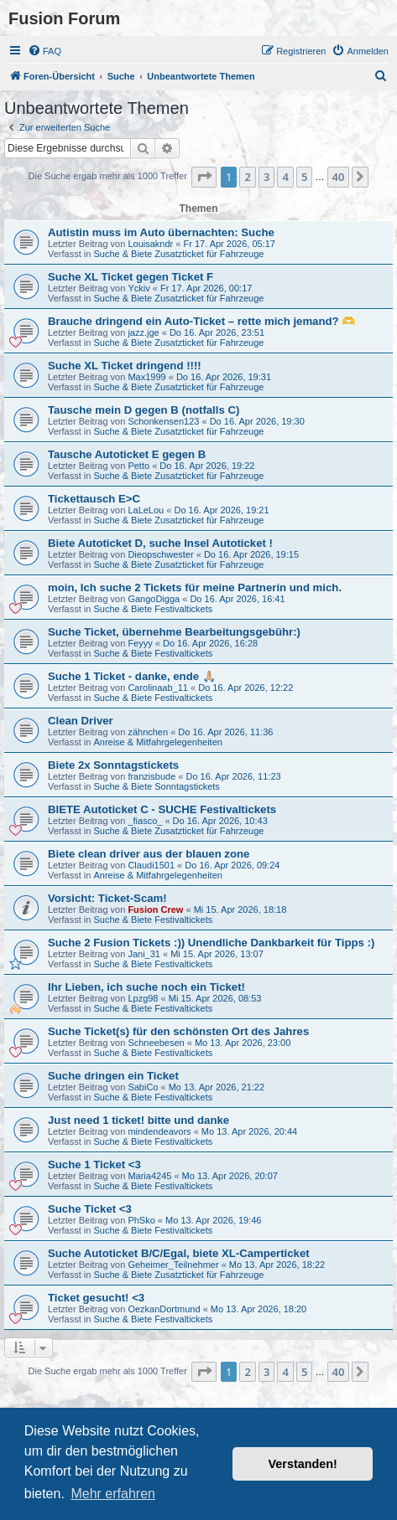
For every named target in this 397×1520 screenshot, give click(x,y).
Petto (138, 466)
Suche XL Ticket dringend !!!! (124, 365)
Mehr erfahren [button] (113, 1494)
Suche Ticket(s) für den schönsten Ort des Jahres (178, 1031)
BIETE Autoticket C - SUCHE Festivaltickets (162, 809)
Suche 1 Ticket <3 (94, 1164)
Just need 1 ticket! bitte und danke (138, 1120)
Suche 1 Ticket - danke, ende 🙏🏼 (132, 676)
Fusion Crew (155, 909)
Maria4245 (149, 1176)
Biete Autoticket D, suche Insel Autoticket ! (160, 543)
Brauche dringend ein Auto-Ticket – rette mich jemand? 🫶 (201, 321)
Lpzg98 (143, 998)
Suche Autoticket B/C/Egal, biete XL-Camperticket (179, 1253)
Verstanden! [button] (303, 1464)
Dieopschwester (160, 554)
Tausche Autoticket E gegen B (127, 454)
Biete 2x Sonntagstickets (113, 765)
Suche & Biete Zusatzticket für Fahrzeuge (178, 254)
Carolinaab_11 (158, 688)
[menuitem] (44, 51)
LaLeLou (146, 510)
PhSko (141, 1220)
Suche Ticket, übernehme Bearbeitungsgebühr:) (174, 632)
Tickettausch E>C (94, 498)
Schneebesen (156, 1043)
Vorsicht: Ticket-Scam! (107, 898)
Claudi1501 (151, 865)
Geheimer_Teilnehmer (173, 1265)
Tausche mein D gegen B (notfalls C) (143, 410)
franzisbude (151, 776)
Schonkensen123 (163, 421)
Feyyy (140, 643)
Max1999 (146, 377)
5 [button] (304, 176)
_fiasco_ (145, 821)
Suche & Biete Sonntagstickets (156, 786)
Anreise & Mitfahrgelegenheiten (157, 742)
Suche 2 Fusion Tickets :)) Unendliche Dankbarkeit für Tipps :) (211, 942)
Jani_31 (144, 954)
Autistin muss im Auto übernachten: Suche (161, 232)
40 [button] (338, 176)
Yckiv (138, 288)
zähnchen (148, 732)
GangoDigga (154, 599)
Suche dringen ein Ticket (113, 1075)
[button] (204, 177)
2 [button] (247, 176)
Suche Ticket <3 (90, 1209)
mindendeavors (159, 1131)
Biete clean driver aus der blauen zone (148, 854)
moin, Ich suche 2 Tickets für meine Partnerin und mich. (195, 587)
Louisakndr (150, 244)
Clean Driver (80, 720)
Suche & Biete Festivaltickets (152, 609)
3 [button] (266, 176)
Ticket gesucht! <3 (96, 1297)
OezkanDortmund (164, 1309)
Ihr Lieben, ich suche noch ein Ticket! (146, 987)
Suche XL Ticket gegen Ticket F (130, 277)
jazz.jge (143, 332)
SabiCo (143, 1087)
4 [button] (285, 176)
